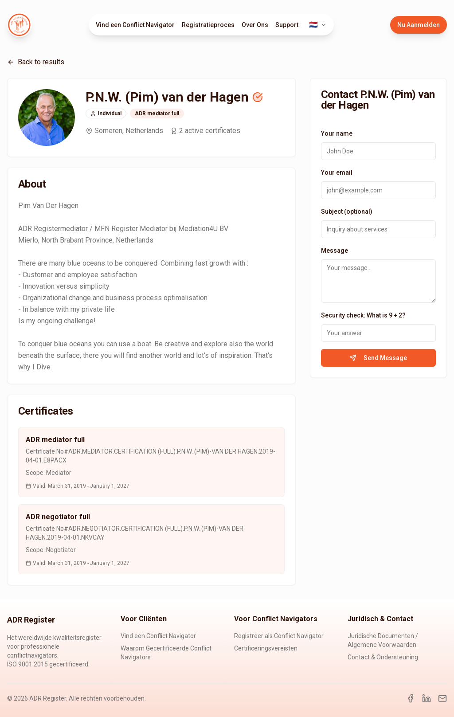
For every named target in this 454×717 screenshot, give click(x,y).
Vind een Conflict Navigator (135, 24)
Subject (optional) (346, 211)
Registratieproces (208, 24)
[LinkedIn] (426, 698)
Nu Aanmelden (418, 24)
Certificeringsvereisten (265, 648)
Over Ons (255, 24)
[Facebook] (410, 698)
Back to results (35, 62)
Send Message (378, 357)
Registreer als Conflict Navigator (279, 635)
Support (286, 24)
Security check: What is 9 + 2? (363, 315)
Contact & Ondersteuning (383, 657)
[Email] (442, 698)
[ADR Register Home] (19, 24)
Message (334, 250)
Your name (336, 133)
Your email (336, 172)
